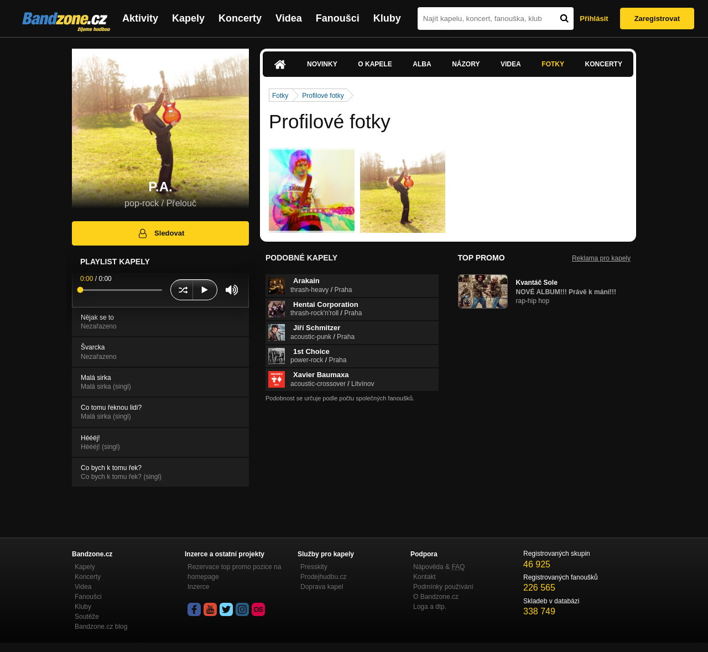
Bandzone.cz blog (101, 626)
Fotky (553, 64)
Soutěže (87, 616)
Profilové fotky (322, 96)
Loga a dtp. (429, 607)
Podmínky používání (443, 587)
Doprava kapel (321, 587)
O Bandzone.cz (436, 597)
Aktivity (140, 18)
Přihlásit (594, 18)
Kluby (387, 18)
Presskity (313, 567)
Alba (422, 64)
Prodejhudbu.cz (323, 577)
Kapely (188, 18)
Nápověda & (439, 567)
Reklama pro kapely (601, 258)
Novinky (322, 64)
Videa (288, 18)
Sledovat (161, 233)
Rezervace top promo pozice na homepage (234, 572)
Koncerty (240, 18)
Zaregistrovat (657, 18)
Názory (466, 64)
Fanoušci (338, 18)
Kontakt (424, 577)
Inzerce (198, 587)
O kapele (375, 64)
